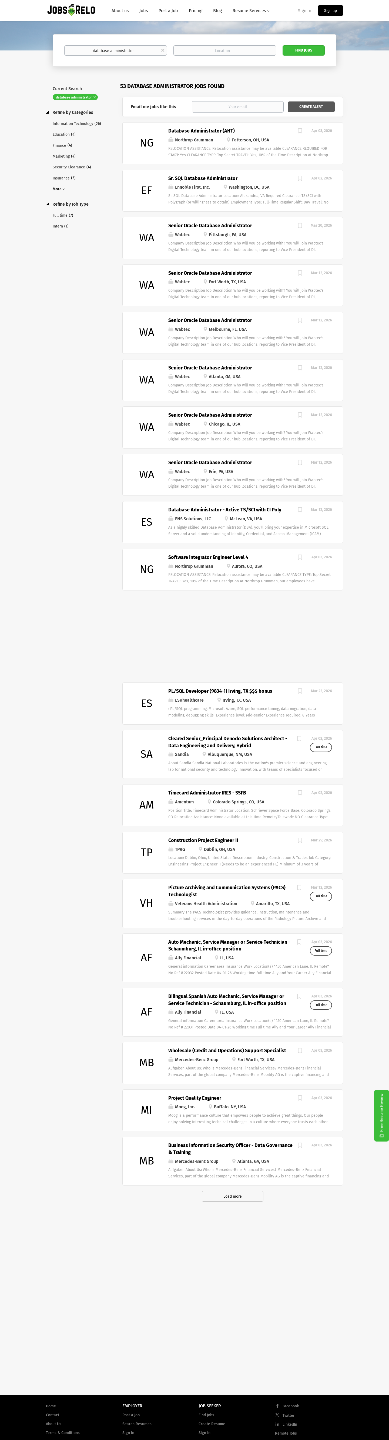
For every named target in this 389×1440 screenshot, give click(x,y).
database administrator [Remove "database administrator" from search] (74, 97)
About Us (53, 1424)
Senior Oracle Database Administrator (210, 226)
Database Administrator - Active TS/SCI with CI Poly (224, 510)
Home (51, 1406)
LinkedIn (290, 1424)
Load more (232, 1196)
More (57, 189)
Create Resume (212, 1424)
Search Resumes (137, 1424)
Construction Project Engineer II (203, 840)
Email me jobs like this (153, 106)
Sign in (304, 10)
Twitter (289, 1415)
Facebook (291, 1406)
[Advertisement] (232, 633)
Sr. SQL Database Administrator (202, 178)
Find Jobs (303, 50)
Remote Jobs (286, 1433)
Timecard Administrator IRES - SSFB (207, 793)
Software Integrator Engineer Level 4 (208, 557)
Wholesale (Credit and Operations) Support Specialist (227, 1051)
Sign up (330, 10)
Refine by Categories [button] (72, 112)
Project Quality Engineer (194, 1098)
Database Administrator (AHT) (201, 131)
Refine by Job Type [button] (70, 204)
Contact (52, 1415)
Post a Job (131, 1415)
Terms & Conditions (63, 1433)
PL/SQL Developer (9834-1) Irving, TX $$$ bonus (220, 691)
